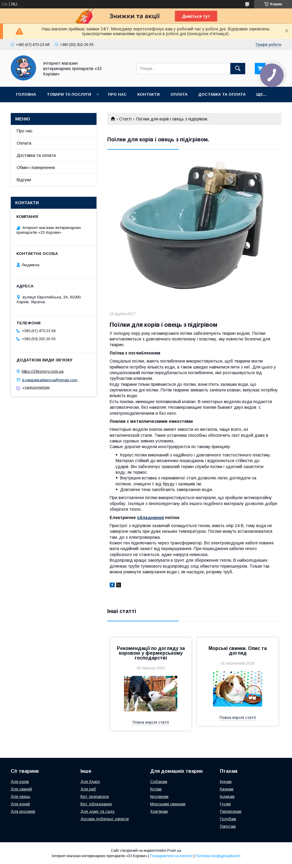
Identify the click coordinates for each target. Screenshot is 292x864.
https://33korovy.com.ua (42, 371)
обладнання (150, 517)
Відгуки (24, 179)
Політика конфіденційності (217, 856)
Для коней (20, 804)
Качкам (226, 789)
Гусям (225, 804)
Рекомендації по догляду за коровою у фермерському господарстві (151, 653)
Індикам (227, 796)
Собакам (158, 781)
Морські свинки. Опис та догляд (238, 651)
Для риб (88, 789)
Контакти (148, 94)
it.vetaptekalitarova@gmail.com (49, 379)
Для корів (20, 781)
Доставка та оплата (222, 94)
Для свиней (21, 789)
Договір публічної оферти (104, 819)
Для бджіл (90, 781)
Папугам (228, 826)
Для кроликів (23, 811)
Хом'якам (159, 811)
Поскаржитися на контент (171, 856)
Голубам (228, 819)
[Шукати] (237, 68)
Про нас (117, 94)
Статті (125, 119)
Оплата (178, 94)
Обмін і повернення (36, 167)
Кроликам (159, 796)
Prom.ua (174, 850)
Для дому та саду (97, 811)
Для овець (20, 796)
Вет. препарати (94, 796)
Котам (155, 789)
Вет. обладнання (96, 804)
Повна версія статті (151, 722)
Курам (226, 781)
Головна (26, 94)
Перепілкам (230, 811)
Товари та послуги (69, 94)
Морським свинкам (167, 804)
